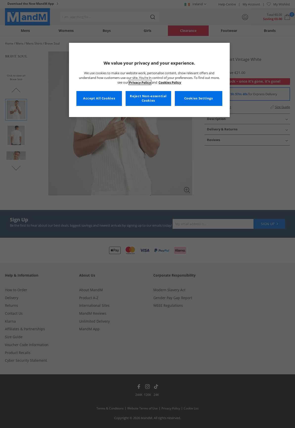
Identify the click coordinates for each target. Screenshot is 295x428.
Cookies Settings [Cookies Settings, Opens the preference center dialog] (198, 98)
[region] (149, 80)
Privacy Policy (140, 82)
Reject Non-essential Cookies (148, 98)
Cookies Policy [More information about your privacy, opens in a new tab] (170, 82)
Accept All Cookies (99, 98)
